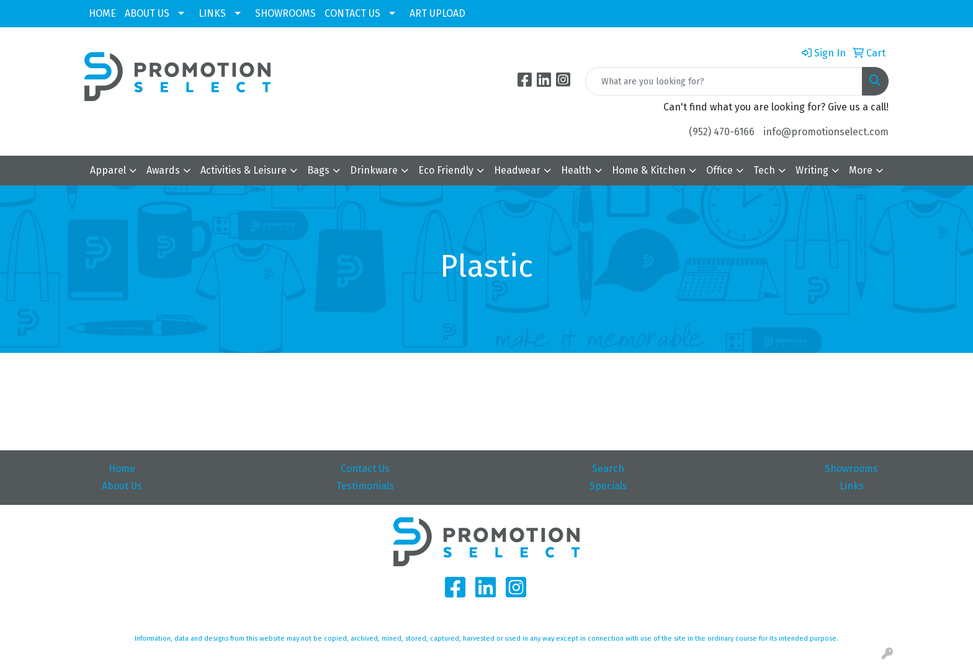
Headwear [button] (517, 170)
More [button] (860, 170)
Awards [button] (163, 170)
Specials (608, 486)
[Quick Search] (724, 81)
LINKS (212, 13)
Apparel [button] (108, 170)
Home (122, 468)
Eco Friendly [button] (445, 170)
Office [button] (719, 170)
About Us (122, 486)
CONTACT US (352, 13)
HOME (102, 13)
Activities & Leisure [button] (243, 170)
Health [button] (576, 170)
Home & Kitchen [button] (649, 170)
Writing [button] (812, 170)
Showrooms (851, 468)
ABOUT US (147, 13)
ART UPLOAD (437, 13)
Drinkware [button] (374, 170)
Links (852, 486)
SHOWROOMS (285, 13)
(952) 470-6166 (722, 132)
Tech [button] (764, 170)
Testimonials (365, 486)
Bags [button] (318, 170)
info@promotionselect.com (826, 132)
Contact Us (365, 468)
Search (608, 468)
